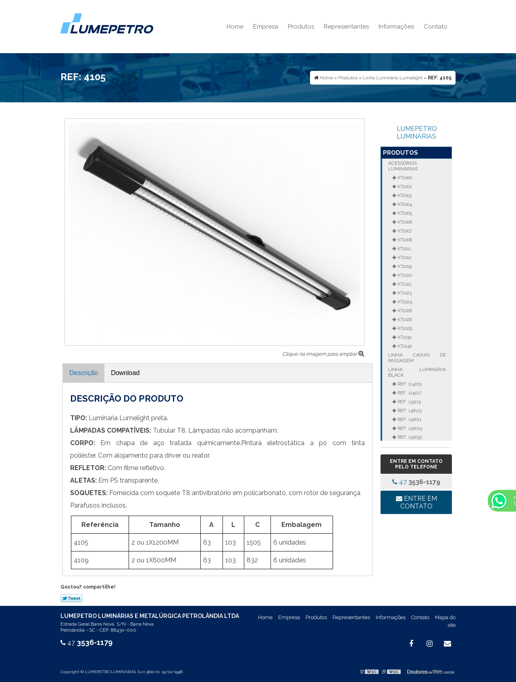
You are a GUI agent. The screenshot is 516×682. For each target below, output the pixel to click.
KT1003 (404, 195)
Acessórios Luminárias (403, 166)
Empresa (265, 26)
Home (235, 26)
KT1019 (404, 266)
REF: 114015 (409, 384)
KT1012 (404, 257)
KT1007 (404, 231)
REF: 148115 (409, 410)
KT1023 (404, 293)
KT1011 (403, 248)
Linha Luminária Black (416, 372)
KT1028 (404, 319)
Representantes (346, 26)
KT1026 (404, 310)
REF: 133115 (408, 401)
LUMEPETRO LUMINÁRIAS (417, 132)
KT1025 (404, 302)
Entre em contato (416, 502)
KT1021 (404, 284)
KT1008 (404, 240)
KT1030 (404, 337)
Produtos (301, 26)
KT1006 (404, 222)
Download (125, 372)
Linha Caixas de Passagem (416, 357)
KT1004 (404, 204)
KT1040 (404, 346)
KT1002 (404, 186)
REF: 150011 (409, 419)
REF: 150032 (409, 437)
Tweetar (71, 598)
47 (416, 482)
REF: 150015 (409, 428)
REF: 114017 (409, 393)
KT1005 (404, 213)
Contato (435, 26)
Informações (396, 26)
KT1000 (404, 177)
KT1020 (404, 275)
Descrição (83, 372)
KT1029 (404, 328)
